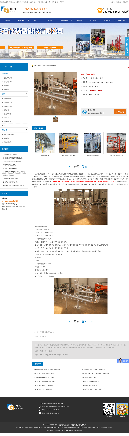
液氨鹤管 (6, 110)
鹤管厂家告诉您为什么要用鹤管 (44, 385)
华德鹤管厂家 (59, 430)
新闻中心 (64, 20)
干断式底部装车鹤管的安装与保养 (45, 377)
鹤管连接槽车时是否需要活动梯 (13, 158)
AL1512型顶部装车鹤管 (116, 155)
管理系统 (6, 86)
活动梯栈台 (7, 121)
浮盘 (5, 125)
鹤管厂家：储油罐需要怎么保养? (44, 373)
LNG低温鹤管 (8, 106)
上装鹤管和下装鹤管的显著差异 (13, 161)
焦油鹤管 (43, 336)
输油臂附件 (7, 138)
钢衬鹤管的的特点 (8, 175)
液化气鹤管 (7, 114)
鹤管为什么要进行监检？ (10, 182)
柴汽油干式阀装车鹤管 (10, 168)
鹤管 (56, 2)
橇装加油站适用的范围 (89, 377)
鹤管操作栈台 (45, 155)
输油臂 (50, 20)
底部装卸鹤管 (8, 102)
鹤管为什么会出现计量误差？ (91, 381)
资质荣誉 (93, 20)
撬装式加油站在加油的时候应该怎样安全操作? (96, 373)
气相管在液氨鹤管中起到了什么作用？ (94, 369)
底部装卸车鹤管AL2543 (68, 155)
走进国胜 (107, 20)
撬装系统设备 (8, 82)
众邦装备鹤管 (77, 430)
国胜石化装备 (37, 65)
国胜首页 (7, 20)
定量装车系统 (8, 78)
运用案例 (78, 20)
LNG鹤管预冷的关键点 (10, 154)
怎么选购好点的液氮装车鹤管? (44, 389)
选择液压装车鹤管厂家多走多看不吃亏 (94, 389)
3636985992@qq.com (13, 204)
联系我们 (121, 20)
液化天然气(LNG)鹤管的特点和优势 (14, 172)
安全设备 (6, 89)
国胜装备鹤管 (68, 430)
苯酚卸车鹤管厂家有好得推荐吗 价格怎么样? (48, 369)
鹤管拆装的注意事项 (9, 165)
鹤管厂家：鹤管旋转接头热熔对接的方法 (46, 381)
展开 (127, 47)
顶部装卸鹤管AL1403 (47, 332)
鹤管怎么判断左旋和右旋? (90, 385)
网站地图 (125, 2)
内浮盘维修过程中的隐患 (10, 178)
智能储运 (21, 20)
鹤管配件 (6, 118)
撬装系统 (118, 2)
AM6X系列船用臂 (9, 134)
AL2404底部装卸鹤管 (92, 155)
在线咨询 (120, 112)
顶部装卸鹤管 (8, 98)
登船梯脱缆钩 (8, 142)
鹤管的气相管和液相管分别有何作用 (14, 185)
